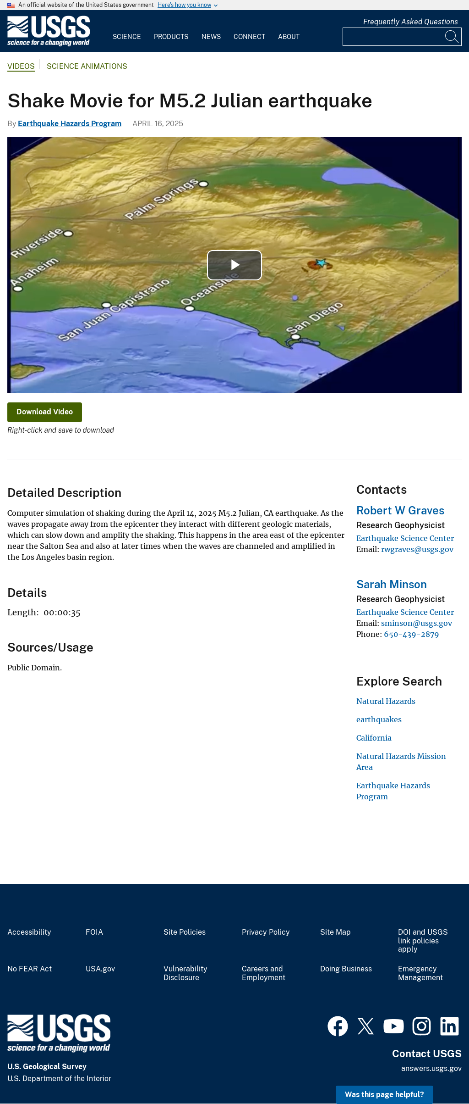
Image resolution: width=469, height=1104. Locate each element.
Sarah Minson (391, 584)
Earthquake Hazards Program (69, 123)
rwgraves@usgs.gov (417, 549)
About (289, 36)
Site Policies (185, 932)
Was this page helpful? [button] (384, 1094)
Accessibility (29, 932)
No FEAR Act (29, 969)
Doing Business (346, 969)
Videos (21, 66)
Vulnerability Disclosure (185, 973)
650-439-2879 (411, 634)
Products (171, 36)
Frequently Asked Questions (410, 21)
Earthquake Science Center (405, 538)
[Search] (452, 37)
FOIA (94, 932)
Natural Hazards (385, 701)
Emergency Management (420, 973)
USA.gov (100, 969)
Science (127, 36)
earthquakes (379, 719)
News (211, 36)
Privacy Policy (266, 932)
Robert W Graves (400, 510)
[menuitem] (126, 31)
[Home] (48, 44)
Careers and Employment (263, 973)
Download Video (44, 411)
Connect (249, 36)
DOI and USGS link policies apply (423, 941)
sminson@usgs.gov (416, 623)
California (374, 737)
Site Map (335, 932)
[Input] (402, 37)
